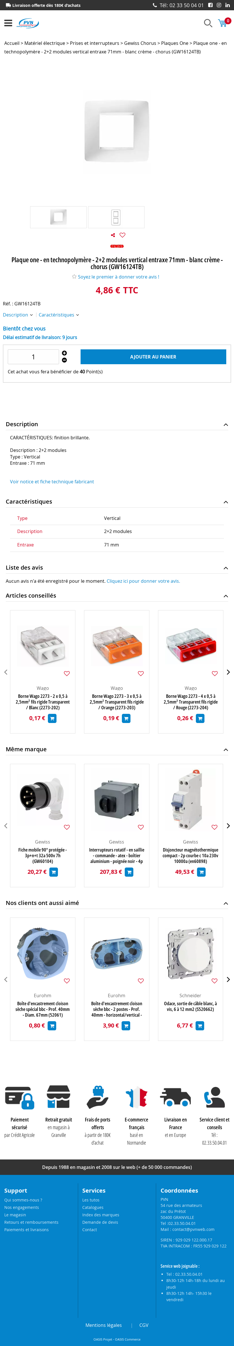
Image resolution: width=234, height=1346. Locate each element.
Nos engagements (21, 1207)
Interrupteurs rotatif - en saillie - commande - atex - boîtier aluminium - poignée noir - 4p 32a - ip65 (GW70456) (116, 855)
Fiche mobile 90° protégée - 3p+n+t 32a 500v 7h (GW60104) (42, 855)
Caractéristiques (57, 315)
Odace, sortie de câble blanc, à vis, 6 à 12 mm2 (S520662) (190, 1006)
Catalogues (93, 1207)
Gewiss (42, 842)
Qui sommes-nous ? (23, 1200)
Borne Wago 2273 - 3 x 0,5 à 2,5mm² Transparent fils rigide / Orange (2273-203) (117, 701)
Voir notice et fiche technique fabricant (52, 481)
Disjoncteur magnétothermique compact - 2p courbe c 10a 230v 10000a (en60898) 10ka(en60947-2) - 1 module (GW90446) (190, 855)
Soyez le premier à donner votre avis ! (115, 277)
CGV (144, 1325)
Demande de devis (100, 1222)
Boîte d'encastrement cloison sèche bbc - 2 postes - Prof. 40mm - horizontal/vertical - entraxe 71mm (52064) (116, 1009)
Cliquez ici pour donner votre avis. (143, 581)
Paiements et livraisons (26, 1229)
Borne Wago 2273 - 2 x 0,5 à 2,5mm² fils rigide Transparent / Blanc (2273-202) (43, 701)
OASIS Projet (102, 1339)
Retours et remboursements (31, 1222)
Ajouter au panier (153, 357)
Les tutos (91, 1200)
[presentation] (5, 671)
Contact (89, 1229)
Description (16, 315)
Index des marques (100, 1214)
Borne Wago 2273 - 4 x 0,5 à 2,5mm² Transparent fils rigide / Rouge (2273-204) (191, 701)
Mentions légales (103, 1325)
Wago (43, 688)
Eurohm (42, 995)
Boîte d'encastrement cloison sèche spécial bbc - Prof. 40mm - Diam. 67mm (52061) (42, 1009)
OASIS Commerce (128, 1339)
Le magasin (15, 1214)
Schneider (190, 995)
